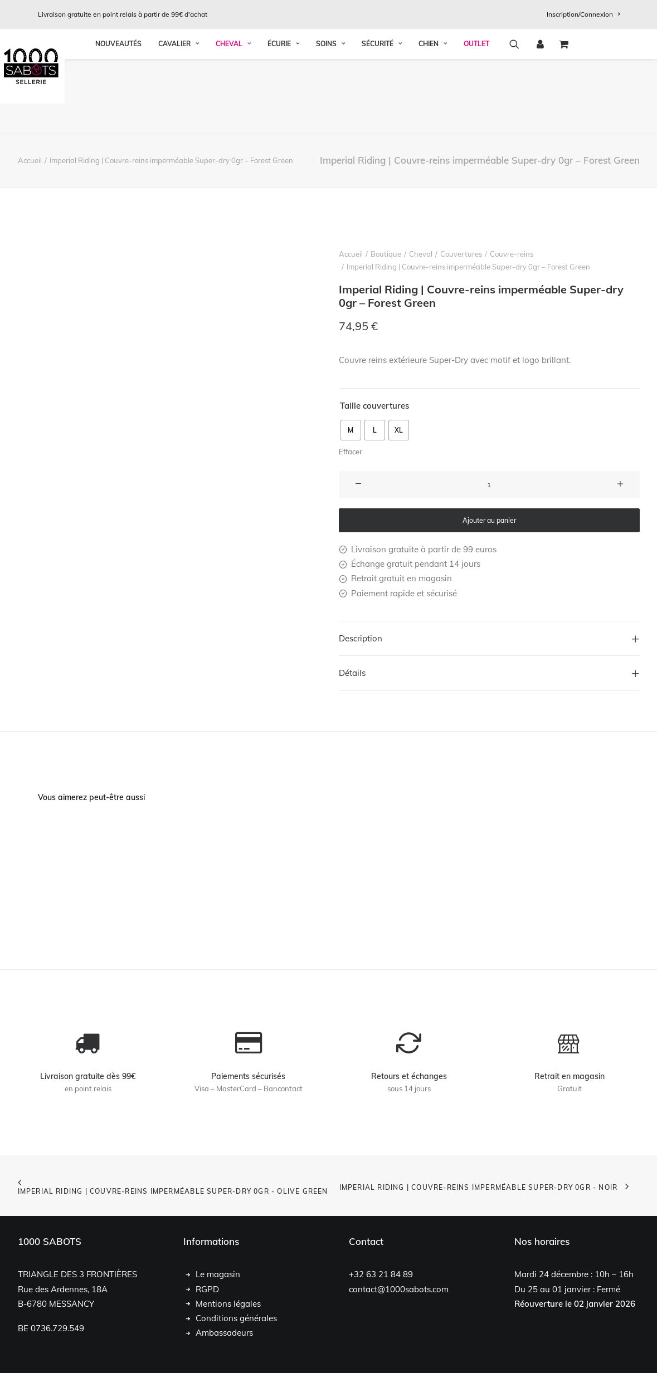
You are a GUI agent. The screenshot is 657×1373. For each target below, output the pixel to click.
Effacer (350, 451)
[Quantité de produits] (489, 484)
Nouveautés (118, 119)
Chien (432, 119)
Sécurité (382, 119)
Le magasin (218, 1274)
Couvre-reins (511, 253)
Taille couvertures (374, 405)
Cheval (233, 119)
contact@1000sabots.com (399, 1289)
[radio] (351, 430)
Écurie (283, 119)
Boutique (386, 253)
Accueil (30, 160)
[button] (518, 119)
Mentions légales (228, 1303)
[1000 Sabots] (328, 66)
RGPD (207, 1289)
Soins (330, 119)
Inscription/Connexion (583, 14)
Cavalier (178, 119)
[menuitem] (583, 14)
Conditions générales (236, 1318)
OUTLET (476, 119)
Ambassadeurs (224, 1332)
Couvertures (461, 253)
